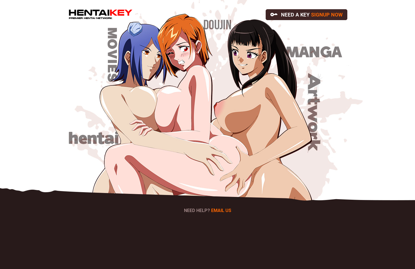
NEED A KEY (306, 15)
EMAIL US (221, 210)
